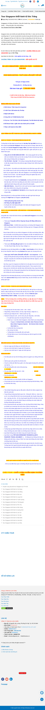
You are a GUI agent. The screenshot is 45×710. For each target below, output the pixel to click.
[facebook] (30, 1)
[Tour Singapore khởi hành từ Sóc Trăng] (22, 5)
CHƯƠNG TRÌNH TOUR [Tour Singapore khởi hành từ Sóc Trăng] (14, 11)
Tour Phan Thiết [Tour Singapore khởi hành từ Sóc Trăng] (5, 597)
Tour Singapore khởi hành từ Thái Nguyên (13, 502)
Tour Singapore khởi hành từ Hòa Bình (12, 520)
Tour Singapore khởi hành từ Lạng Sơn (12, 497)
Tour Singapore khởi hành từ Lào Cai (12, 512)
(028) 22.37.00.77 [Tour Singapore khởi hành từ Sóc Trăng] (23, 1)
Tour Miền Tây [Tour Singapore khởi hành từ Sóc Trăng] (4, 603)
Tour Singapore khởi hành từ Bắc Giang (13, 507)
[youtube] (34, 1)
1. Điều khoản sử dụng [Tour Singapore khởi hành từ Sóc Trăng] (7, 649)
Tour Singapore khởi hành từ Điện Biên (12, 517)
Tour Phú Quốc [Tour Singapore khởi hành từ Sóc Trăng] (5, 601)
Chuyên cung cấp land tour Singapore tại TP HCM (15, 486)
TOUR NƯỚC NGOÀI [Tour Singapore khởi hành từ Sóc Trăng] (27, 11)
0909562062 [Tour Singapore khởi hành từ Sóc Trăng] (14, 1)
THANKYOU (22, 673)
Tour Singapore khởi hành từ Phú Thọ (12, 504)
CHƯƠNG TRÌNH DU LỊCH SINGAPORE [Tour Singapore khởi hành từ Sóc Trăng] (13, 59)
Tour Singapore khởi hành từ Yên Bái (12, 515)
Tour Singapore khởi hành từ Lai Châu (12, 523)
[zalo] (38, 1)
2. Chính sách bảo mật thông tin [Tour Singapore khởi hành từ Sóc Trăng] (9, 651)
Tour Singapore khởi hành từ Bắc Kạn (12, 494)
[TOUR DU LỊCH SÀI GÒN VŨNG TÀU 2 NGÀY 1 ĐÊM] (12, 628)
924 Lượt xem (23, 19)
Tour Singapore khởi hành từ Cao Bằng (12, 491)
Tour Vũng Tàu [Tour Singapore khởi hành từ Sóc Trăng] (5, 599)
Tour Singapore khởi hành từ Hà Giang (12, 489)
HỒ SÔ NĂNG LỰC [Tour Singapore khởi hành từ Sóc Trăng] (8, 576)
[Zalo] (23, 479)
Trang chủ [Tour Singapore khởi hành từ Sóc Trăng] (3, 11)
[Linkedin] (13, 479)
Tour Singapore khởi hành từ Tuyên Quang (13, 499)
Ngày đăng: (4, 19)
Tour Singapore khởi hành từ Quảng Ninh (13, 510)
